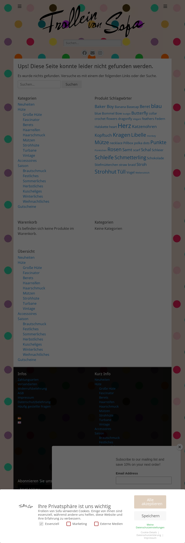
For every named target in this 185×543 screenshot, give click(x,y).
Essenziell (49, 524)
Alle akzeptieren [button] (152, 501)
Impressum (150, 537)
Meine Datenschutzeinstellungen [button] (150, 526)
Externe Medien (108, 524)
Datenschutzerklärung (149, 535)
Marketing (76, 524)
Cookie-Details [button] (149, 532)
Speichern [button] (151, 515)
